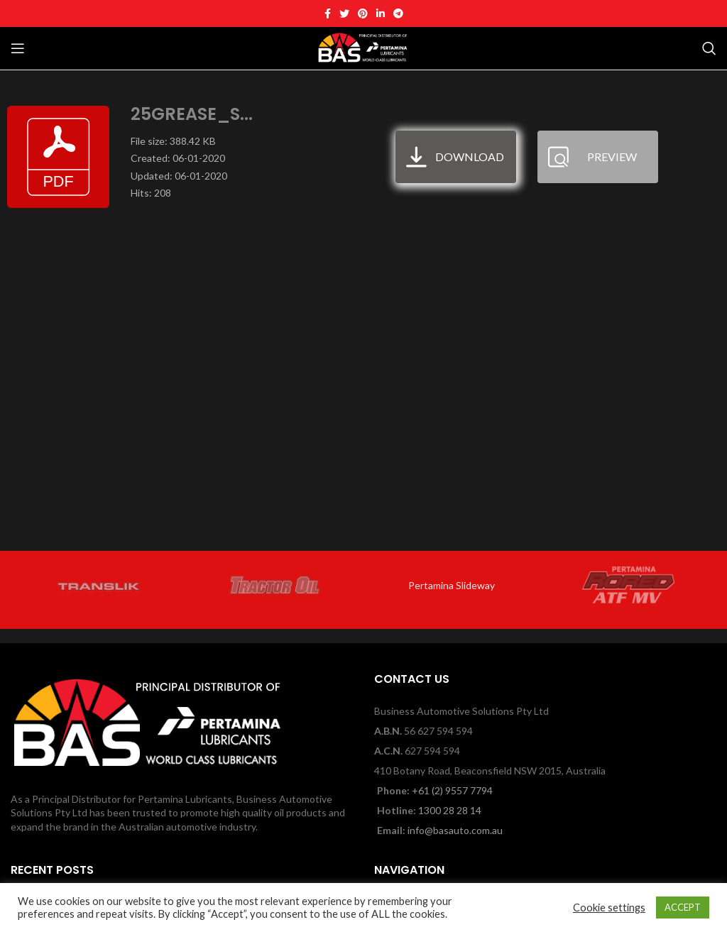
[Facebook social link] (327, 13)
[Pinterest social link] (363, 13)
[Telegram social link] (398, 13)
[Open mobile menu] (18, 48)
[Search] (709, 48)
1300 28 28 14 (449, 810)
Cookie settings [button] (609, 907)
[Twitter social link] (344, 13)
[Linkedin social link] (380, 13)
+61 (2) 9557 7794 (452, 790)
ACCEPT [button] (683, 907)
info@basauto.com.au (455, 830)
